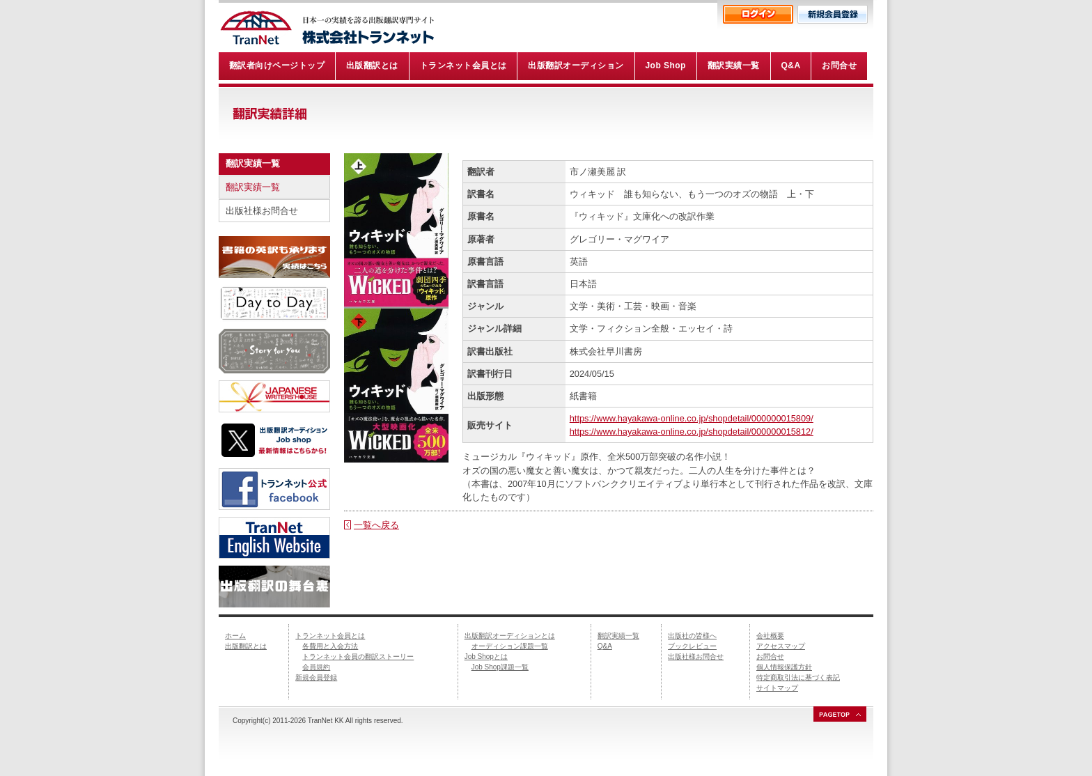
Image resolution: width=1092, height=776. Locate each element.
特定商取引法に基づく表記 (798, 677)
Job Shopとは (486, 656)
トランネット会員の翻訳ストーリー (358, 656)
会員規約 (316, 667)
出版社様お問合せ (262, 210)
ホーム (235, 635)
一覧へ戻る (376, 525)
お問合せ (770, 656)
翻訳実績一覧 (253, 187)
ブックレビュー (692, 646)
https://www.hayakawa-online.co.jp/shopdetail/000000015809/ (691, 418)
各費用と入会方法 (330, 646)
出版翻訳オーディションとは (510, 635)
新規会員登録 (316, 677)
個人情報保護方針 (784, 667)
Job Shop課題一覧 (500, 667)
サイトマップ (777, 688)
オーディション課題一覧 (509, 646)
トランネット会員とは (330, 635)
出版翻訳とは (246, 646)
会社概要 (770, 635)
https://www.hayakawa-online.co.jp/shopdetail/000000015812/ (691, 431)
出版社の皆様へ (692, 635)
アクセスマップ (780, 646)
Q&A (605, 646)
